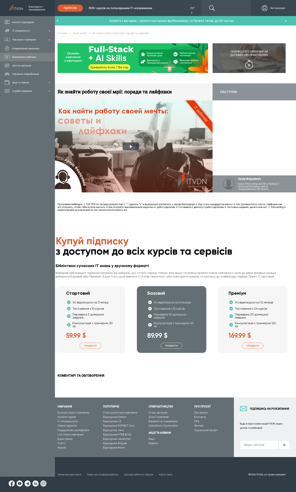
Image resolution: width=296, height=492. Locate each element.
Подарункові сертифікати (73, 430)
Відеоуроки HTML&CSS (117, 434)
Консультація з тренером (73, 412)
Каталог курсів (67, 416)
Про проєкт (201, 412)
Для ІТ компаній (159, 416)
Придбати (90, 345)
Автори (199, 425)
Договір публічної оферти (140, 474)
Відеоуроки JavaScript (117, 438)
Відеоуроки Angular (115, 443)
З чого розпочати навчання (120, 412)
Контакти (200, 416)
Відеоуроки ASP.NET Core (118, 425)
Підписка (70, 8)
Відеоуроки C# (112, 421)
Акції (152, 438)
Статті (61, 443)
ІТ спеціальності (68, 421)
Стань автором (158, 412)
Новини (153, 443)
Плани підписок (67, 425)
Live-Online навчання (70, 434)
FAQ (196, 421)
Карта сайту (168, 474)
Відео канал (65, 438)
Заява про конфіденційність (104, 474)
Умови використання (70, 474)
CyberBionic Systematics (163, 425)
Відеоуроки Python (114, 416)
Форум (62, 447)
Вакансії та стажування (163, 421)
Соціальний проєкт (206, 430)
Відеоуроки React (114, 447)
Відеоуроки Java (113, 430)
